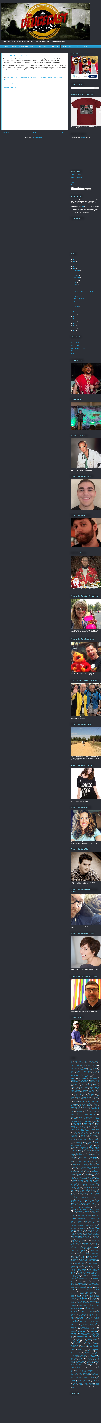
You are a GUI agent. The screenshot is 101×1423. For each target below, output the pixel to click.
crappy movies (85, 1131)
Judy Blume (78, 1222)
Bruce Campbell (94, 1104)
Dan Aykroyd (84, 1135)
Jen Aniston (83, 1206)
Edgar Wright (74, 1158)
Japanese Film (75, 1203)
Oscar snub (87, 1281)
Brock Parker (79, 1104)
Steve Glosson (86, 1341)
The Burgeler (96, 1353)
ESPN (85, 1164)
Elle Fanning (85, 1160)
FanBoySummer (91, 1166)
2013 (74, 325)
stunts (82, 1343)
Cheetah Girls (83, 1114)
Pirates (96, 1287)
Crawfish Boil (97, 1130)
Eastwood (79, 1157)
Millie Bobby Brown (93, 1263)
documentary (77, 1152)
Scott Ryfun (74, 1320)
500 (97, 1061)
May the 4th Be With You (86, 1255)
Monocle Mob (87, 1265)
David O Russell (79, 1138)
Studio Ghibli (76, 1343)
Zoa (91, 1386)
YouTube (74, 1386)
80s (78, 1062)
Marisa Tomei (84, 1249)
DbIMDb (87, 1138)
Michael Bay (75, 1259)
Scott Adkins (79, 1318)
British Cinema (81, 1103)
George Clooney (94, 1177)
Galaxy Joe (86, 1174)
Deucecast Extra (87, 1142)
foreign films (95, 1171)
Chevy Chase (93, 1114)
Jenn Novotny (91, 1206)
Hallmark (79, 1185)
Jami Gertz (97, 1201)
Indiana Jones (86, 1196)
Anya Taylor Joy (84, 1080)
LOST (74, 1241)
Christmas (96, 1118)
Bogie (83, 1098)
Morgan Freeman (84, 1266)
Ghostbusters (91, 1178)
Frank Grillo (73, 1173)
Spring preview (84, 1334)
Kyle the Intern (96, 1234)
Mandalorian (73, 1247)
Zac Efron (80, 1386)
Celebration (95, 1111)
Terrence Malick (95, 1352)
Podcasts (97, 1289)
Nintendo (49, 77)
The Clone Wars (76, 1355)
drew (94, 1154)
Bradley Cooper (91, 1101)
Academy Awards (92, 1065)
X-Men (80, 1384)
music (80, 1272)
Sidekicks (73, 1325)
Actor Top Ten (95, 1067)
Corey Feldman (75, 1129)
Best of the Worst (75, 1093)
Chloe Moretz (88, 1115)
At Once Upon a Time (94, 1081)
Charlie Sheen (93, 1113)
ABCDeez (83, 1065)
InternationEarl (84, 1197)
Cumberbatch (89, 1132)
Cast (85, 1111)
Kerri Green (91, 1228)
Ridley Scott (92, 1301)
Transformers (91, 1367)
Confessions (91, 1127)
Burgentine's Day (75, 1107)
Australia (90, 1084)
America (72, 1077)
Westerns (90, 1378)
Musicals (87, 1272)
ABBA (78, 1065)
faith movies (81, 1165)
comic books (74, 1127)
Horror (91, 1191)
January (76, 308)
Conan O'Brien (84, 1127)
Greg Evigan (75, 1183)
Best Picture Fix (84, 1093)
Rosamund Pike (82, 1305)
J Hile (93, 1199)
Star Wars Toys (94, 1338)
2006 (80, 1061)
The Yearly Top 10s (82, 46)
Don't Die (93, 1152)
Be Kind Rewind (94, 1088)
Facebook (73, 185)
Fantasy (75, 1168)
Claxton (97, 1123)
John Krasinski (92, 1218)
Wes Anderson (81, 1378)
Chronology (87, 1121)
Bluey (79, 1098)
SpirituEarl (81, 1333)
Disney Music (77, 1148)
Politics (74, 1291)
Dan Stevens (93, 1135)
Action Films (79, 1067)
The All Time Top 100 (67, 46)
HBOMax (79, 1189)
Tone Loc (85, 1364)
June (75, 284)
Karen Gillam (73, 1225)
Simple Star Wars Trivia (93, 1325)
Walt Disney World (86, 1376)
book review (82, 1100)
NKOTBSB (74, 1278)
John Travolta (94, 1219)
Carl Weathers (92, 1110)
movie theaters (77, 1270)
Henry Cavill (81, 1190)
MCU (83, 1256)
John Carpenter (74, 1217)
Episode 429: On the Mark (81, 299)
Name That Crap (85, 1273)
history (98, 1190)
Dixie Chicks (88, 1150)
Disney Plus (85, 1149)
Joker (95, 1221)
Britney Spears (90, 1103)
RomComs (95, 1304)
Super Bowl (95, 1345)
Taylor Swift (95, 1349)
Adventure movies (75, 1069)
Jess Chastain (78, 1211)
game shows (73, 1175)
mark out (93, 1248)
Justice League (86, 1224)
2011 (74, 330)
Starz (72, 1339)
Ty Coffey (78, 1370)
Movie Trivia (86, 1270)
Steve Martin (96, 1340)
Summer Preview (56, 77)
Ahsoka (72, 1071)
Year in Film (88, 1384)
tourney (72, 1367)
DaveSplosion (74, 1136)
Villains (80, 1374)
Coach (92, 1124)
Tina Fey (89, 1361)
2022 (74, 264)
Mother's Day (74, 1267)
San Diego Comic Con (93, 1312)
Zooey (73, 1387)
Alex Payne (95, 1072)
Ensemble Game (86, 1163)
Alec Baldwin (88, 1072)
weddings (86, 1377)
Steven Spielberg (88, 1342)
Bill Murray (78, 1095)
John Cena (83, 1217)
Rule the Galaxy (95, 1308)
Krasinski (96, 1233)
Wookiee (91, 1383)
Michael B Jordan (95, 1257)
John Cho (91, 1217)
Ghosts (97, 1178)
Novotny (87, 1280)
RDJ (78, 1295)
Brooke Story (86, 1104)
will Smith (93, 1380)
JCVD (79, 1204)
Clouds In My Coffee (76, 342)
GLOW (96, 1180)
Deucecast (79, 1142)
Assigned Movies (84, 1081)
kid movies (86, 1231)
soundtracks (73, 1331)
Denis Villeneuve (84, 1141)
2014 (74, 323)
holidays (86, 1191)
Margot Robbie (92, 1247)
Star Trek (87, 1336)
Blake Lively (95, 1097)
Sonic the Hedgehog (84, 1328)
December (77, 270)
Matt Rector (95, 1253)
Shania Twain (74, 1322)
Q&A (96, 1292)
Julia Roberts (93, 1222)
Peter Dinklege (90, 1286)
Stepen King (89, 1339)
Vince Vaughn (94, 1374)
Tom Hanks (90, 1363)
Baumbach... (84, 1088)
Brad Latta (75, 1101)
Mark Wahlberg (80, 1250)
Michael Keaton (93, 1260)
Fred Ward (86, 1173)
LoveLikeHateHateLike (82, 1241)
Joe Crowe (92, 1214)
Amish (78, 1077)
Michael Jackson (83, 1260)
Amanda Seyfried (88, 1074)
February (76, 306)
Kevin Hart (82, 1230)
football (87, 1171)
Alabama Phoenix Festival (88, 1071)
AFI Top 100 (88, 1069)
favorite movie (79, 1170)
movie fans (95, 1267)
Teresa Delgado (77, 1352)
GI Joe (74, 1180)
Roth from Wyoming (81, 1307)
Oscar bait (73, 1281)
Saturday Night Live (81, 1315)
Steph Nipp (96, 1339)
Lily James (77, 1239)
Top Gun (78, 1366)
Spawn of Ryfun (83, 1331)
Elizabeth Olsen (75, 1160)
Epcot (98, 1163)
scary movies (81, 1317)
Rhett (87, 1299)
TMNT (72, 1362)
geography (86, 1177)
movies (73, 1272)
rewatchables (81, 1299)
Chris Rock (97, 1117)
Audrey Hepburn (93, 1083)
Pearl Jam (96, 1284)
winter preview (96, 1381)
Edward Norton (84, 1158)
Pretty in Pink (77, 1292)
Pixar (72, 1289)
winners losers (88, 1381)
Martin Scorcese (75, 1252)
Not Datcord (73, 1280)
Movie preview (82, 1269)
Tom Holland (78, 1364)
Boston (88, 1100)
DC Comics (31, 77)
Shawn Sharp (93, 1323)
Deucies (83, 1144)
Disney (91, 1145)
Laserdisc (96, 1236)
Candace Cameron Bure (83, 1108)
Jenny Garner (82, 1209)
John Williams (81, 1221)
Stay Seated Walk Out (80, 1339)
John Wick (73, 1221)
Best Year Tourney (94, 1093)
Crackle (97, 1129)
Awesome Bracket (86, 1085)
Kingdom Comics (95, 1231)
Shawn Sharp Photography (78, 348)
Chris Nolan (81, 1117)
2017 (74, 316)
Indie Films (95, 1196)
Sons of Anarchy (94, 1328)
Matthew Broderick (75, 1255)
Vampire (72, 1373)
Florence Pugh (91, 1170)
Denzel (91, 1141)
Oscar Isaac (80, 1281)
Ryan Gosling (83, 1310)
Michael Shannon (74, 1262)
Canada (74, 1108)
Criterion (74, 1132)
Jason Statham (91, 1203)
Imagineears (92, 1194)
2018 (74, 314)
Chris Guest (73, 1117)
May (75, 287)
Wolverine (75, 1383)
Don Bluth (87, 1152)
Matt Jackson (80, 1253)
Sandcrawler (73, 1314)
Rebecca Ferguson (93, 1295)
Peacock (90, 1284)
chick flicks (80, 1115)
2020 (74, 268)
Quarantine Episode (75, 1293)
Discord (85, 1145)
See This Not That (84, 1321)
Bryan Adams (83, 1105)
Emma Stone (95, 1161)
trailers (84, 1367)
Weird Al (92, 1377)
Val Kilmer (85, 1371)
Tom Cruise (79, 1363)
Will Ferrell (86, 1380)
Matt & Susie (92, 1252)
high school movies (90, 1190)
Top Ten (85, 1366)
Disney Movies (94, 1147)
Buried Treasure (86, 1107)
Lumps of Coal (87, 1243)
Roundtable (87, 1308)
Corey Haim (83, 1129)
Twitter (72, 182)
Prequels (86, 1291)
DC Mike (80, 1139)
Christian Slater (87, 1118)
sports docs (95, 1333)
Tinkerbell (96, 1361)
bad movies (95, 1085)
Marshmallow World (93, 1250)
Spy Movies (92, 1334)
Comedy (95, 1126)
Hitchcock (74, 1191)
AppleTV (97, 1080)
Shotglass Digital (93, 1324)
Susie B (78, 1348)
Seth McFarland (94, 1321)
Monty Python (74, 1266)
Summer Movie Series (91, 1343)
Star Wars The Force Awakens (82, 1338)
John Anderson (80, 1215)
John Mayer (87, 1219)
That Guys (83, 1353)
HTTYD (97, 1191)
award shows (76, 1085)
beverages (82, 1094)
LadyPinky (90, 1236)
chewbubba (73, 1115)
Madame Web (95, 1244)
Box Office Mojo (75, 345)
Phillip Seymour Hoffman (81, 1287)
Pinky (90, 1287)
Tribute (77, 1368)
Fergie (85, 1170)
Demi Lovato (74, 1141)
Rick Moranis (83, 1301)
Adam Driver (82, 1068)
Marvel (83, 1252)
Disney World (95, 1149)
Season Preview (93, 1320)
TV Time (96, 1368)
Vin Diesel (86, 1374)
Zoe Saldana (96, 1386)
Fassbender (82, 1168)
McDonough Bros (76, 1256)
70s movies (73, 1062)
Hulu (92, 1193)
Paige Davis (86, 1283)
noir (89, 1278)
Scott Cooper (95, 1318)
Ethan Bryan (92, 1164)
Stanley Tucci (79, 1336)
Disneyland (81, 1150)
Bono (97, 1098)
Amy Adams (10, 77)
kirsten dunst (79, 1233)
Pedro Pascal (74, 1286)
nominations (95, 1278)
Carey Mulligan (84, 1110)
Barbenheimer (74, 1087)
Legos (72, 1237)
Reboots (72, 1296)
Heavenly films (87, 1189)
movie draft (88, 1267)
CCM (90, 1111)
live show (97, 1239)
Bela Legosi (84, 1090)
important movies (77, 1196)
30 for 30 (92, 1061)
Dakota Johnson (94, 1133)
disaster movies (78, 1145)
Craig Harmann (76, 1130)
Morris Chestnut (94, 1266)
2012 (74, 328)
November (77, 273)
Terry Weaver (76, 1353)
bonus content (74, 1100)
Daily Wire (86, 1133)
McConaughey (96, 1255)
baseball (86, 1087)
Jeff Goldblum (95, 1204)
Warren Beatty (95, 1376)
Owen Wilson (74, 1283)
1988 (76, 1061)
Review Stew (73, 1299)
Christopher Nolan (76, 1121)
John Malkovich (79, 1219)
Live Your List (75, 1240)
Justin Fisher (95, 1224)
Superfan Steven (74, 1346)
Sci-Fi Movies (91, 1317)
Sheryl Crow (84, 1324)
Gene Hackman (78, 1177)
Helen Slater (73, 1190)
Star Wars (96, 1336)
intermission (74, 1197)
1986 (72, 1061)
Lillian (72, 1239)
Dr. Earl (36, 77)
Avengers (96, 1084)
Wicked (79, 1380)
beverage (75, 1094)
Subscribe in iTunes (76, 174)
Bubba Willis (95, 1105)
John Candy (95, 1215)
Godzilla (73, 1181)
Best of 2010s (84, 1091)
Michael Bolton (84, 1259)
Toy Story (79, 1367)
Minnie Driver (74, 1265)
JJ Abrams (95, 1212)
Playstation (80, 1289)
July (75, 282)
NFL (91, 1275)
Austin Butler (83, 1084)
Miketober (90, 1262)
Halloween (87, 1185)
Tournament (95, 1366)
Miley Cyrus (84, 1263)
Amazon (82, 137)
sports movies (74, 1334)
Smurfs (72, 1328)
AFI (82, 1069)
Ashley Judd (75, 1081)
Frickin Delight (94, 1173)
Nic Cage (76, 1277)
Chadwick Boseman (82, 1113)
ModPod (80, 1265)
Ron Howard (73, 1305)
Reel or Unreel (88, 1296)
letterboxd (87, 1237)
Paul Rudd (73, 1284)
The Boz (89, 1353)
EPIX (74, 1164)
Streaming (96, 1342)
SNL (77, 1328)
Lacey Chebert (75, 1236)
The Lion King (82, 1356)
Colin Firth (88, 1126)
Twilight (72, 1370)
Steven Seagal (77, 1342)
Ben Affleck (92, 1090)
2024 (74, 259)
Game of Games (94, 1174)
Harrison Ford (75, 1187)
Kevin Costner (42, 77)
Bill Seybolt (93, 1095)
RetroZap (94, 1298)
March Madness (82, 1247)
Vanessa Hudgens (87, 1373)
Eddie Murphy (93, 1157)
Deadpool (91, 1139)
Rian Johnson (95, 1299)
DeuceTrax (76, 1143)
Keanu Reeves (83, 1227)
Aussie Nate (74, 1084)
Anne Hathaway (94, 1078)
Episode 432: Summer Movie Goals (16, 56)
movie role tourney (94, 1269)
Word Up (97, 1383)
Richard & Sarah (74, 1301)
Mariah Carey (74, 1248)
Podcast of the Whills (88, 1289)
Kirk (73, 1233)
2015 (74, 321)
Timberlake (73, 1361)
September (77, 277)
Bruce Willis (74, 1106)
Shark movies (85, 1322)
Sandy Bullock (82, 1314)
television (89, 1351)
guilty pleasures (83, 1184)
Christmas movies (91, 1120)
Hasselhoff (95, 1187)
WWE (74, 1384)
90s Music (95, 1062)
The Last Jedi (74, 1356)
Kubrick (82, 1234)
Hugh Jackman (84, 1193)
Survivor (72, 1348)
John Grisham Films (81, 1218)
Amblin (83, 1075)
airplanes (78, 1071)
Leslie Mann (80, 1237)
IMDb (72, 353)
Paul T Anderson (82, 1284)
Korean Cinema (88, 1233)
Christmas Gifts (78, 1120)
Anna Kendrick (83, 1078)
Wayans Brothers (74, 1377)
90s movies (88, 1062)
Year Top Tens (96, 1384)
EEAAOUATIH (94, 1158)
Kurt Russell (88, 1234)
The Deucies (93, 1355)
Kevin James (91, 1230)
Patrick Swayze (94, 1283)
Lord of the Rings (95, 1240)
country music (91, 1129)
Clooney (87, 1124)
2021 (74, 266)
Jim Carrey (86, 1211)
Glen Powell (89, 1180)
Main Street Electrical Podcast (90, 1246)
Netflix (84, 1275)
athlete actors (76, 1083)
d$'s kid (77, 1133)
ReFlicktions (83, 1298)
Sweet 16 (91, 1348)
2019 (74, 311)
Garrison (80, 1175)
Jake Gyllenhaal (89, 1200)
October (76, 275)
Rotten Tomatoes (75, 351)
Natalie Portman (95, 1273)
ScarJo (90, 1315)
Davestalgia (84, 1136)
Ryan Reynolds (74, 1311)
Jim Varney (73, 1212)
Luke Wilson (78, 1243)
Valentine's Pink (94, 1371)
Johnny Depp (88, 1221)
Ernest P (79, 1164)
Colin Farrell (80, 1126)
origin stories (95, 1280)
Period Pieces (82, 1286)
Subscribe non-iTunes (76, 177)
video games (74, 1374)
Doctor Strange (96, 1150)
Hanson (95, 1185)
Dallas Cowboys (74, 1135)
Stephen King (76, 1341)
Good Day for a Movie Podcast (92, 1181)
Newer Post (6, 132)
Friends (72, 1174)
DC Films (73, 1139)
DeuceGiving (96, 1142)
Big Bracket (92, 1094)
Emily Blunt (86, 1161)
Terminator (86, 1352)
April (75, 301)
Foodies (81, 1171)
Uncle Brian (91, 1370)
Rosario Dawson (91, 1305)
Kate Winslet (89, 1225)
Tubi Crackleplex (88, 1368)
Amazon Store (74, 340)
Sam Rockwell (90, 1311)
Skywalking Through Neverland (79, 1327)
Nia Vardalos (96, 1275)
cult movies (81, 1132)
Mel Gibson (73, 1257)
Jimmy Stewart (87, 1212)
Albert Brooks (80, 1072)
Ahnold (95, 1070)
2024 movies (85, 1061)
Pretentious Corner (94, 1291)
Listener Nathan (90, 1239)
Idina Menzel (78, 1194)
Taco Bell (80, 1349)
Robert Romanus (77, 1304)
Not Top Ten (80, 1280)
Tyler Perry (84, 1370)
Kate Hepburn (81, 1225)
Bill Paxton (86, 1095)
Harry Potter (87, 1187)
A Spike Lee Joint (85, 1064)
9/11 (83, 1062)
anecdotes (95, 1077)
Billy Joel (78, 1097)
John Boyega (88, 1215)
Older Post (63, 132)
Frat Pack (80, 1173)
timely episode (81, 1361)
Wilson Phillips (79, 1381)
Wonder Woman (83, 1383)
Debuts (96, 1139)
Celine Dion (73, 1113)
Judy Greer (85, 1222)
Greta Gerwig (83, 1183)
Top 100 (92, 1364)
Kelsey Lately (93, 1227)
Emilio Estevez (78, 1161)
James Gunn (90, 1201)
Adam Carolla (74, 1068)
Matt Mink (87, 1253)
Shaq (79, 1322)
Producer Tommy (89, 1292)
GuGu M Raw (74, 1184)
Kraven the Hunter (75, 1234)
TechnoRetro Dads (80, 1351)
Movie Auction (82, 1267)
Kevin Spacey (80, 1231)
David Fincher (92, 1136)
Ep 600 (93, 1163)
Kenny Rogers (83, 1228)
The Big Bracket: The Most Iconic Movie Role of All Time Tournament (30, 46)
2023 (74, 261)
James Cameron (80, 1201)
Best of (77, 1091)
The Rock (81, 1358)
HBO (72, 1189)
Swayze (84, 1348)
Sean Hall (83, 1320)
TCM (72, 1350)
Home (6, 46)
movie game (73, 1269)
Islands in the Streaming (82, 1199)
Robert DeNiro (95, 1302)
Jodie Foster (84, 1214)
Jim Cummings (94, 1211)
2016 (74, 318)
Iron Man (93, 1197)
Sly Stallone (93, 1327)
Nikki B (92, 1277)
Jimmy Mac (80, 1212)
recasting (79, 1296)
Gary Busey (89, 1175)
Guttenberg (92, 1184)
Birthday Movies (86, 1097)
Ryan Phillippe (93, 1310)
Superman (5, 79)
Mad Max (88, 1244)
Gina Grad (81, 1180)
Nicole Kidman (85, 1277)
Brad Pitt (82, 1101)
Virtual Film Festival (75, 1376)
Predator (80, 1291)
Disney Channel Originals (82, 1147)
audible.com (84, 1083)
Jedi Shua (86, 1204)
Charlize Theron (74, 1114)
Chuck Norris (96, 1121)
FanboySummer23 (75, 1167)
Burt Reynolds (95, 1107)
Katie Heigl (96, 1225)
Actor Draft (86, 1067)
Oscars (94, 1281)
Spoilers (88, 1333)
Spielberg (73, 1333)
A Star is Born (94, 1064)
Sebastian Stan (74, 1321)
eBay (85, 1157)
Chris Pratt (89, 1117)
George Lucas (74, 1178)
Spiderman (94, 1331)
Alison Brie (73, 1074)
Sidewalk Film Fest (81, 1325)
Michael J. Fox (74, 1260)
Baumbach (76, 1088)
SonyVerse (73, 1330)
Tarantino (86, 1349)
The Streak (89, 1358)
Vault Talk (96, 1373)
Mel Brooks (95, 1256)
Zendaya (87, 1386)
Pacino (80, 1283)
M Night (96, 1243)
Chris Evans (95, 1115)
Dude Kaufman (81, 1155)
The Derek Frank (85, 1355)
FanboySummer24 (86, 1167)
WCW (81, 1377)
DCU (85, 1139)
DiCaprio (90, 1144)
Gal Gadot (78, 1174)
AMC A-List (89, 1075)
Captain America (95, 1108)
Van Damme (78, 1373)
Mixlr (72, 179)
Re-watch (85, 1295)
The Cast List (55, 46)
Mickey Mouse (83, 1262)
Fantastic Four (95, 1167)
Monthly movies (94, 1265)
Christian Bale (76, 1118)
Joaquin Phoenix (74, 1214)
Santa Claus (91, 1314)
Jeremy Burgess (94, 1209)
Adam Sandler (93, 1068)
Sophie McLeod (82, 1330)
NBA (74, 1275)
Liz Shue (82, 1240)
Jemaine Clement (74, 1206)
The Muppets (91, 1356)
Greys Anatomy (93, 1183)
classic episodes (77, 1123)
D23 (81, 1133)
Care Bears (76, 1110)
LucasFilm (91, 1241)
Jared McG (83, 1203)
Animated (73, 1078)
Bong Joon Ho (90, 1098)
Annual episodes (74, 1080)
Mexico (88, 1257)
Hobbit (80, 1191)
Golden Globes (80, 1181)
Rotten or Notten (94, 1306)
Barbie (80, 1087)
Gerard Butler (83, 1178)
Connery (97, 1127)
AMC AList (96, 1075)
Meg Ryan (89, 1256)
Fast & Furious (90, 1168)
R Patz (82, 1293)
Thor (96, 1359)
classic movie (88, 1123)
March (76, 304)
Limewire (83, 1239)
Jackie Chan (80, 1200)
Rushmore (75, 1310)
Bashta (91, 1087)
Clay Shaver (77, 1125)
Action (72, 1067)
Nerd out (79, 1275)
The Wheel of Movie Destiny (86, 1359)
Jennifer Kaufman (84, 1207)
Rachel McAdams (90, 1293)
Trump (81, 1368)
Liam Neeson (94, 1237)
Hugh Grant (74, 1193)
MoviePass (94, 1270)
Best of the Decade (93, 1091)
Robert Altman (86, 1302)
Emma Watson (77, 1163)
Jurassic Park (77, 1224)
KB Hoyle (75, 1227)
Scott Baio (87, 1318)
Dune (88, 1155)
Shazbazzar (74, 1324)
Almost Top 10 (80, 1074)
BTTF (89, 1105)
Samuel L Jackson (81, 1312)
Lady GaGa (83, 1236)
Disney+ (75, 1150)
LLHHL (87, 1240)
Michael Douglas (94, 1259)
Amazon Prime (75, 1075)
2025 (74, 257)
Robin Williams (86, 1304)
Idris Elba (85, 1194)
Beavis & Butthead (75, 1090)
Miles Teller (77, 1263)
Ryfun (82, 1311)
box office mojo (23, 77)
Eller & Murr (92, 1160)
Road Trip (78, 1302)
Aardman (73, 1065)
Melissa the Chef (81, 1257)
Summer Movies (75, 1345)
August (76, 280)
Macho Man (81, 1244)
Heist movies (95, 1189)
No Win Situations (83, 1278)
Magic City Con (75, 1246)
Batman (16, 77)
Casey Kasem (79, 1111)
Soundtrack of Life (93, 1330)
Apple (92, 1080)
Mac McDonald (74, 1244)
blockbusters (73, 1098)
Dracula (89, 1154)
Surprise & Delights (93, 1346)
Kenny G (75, 1228)
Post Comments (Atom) (38, 137)
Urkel (79, 1371)
